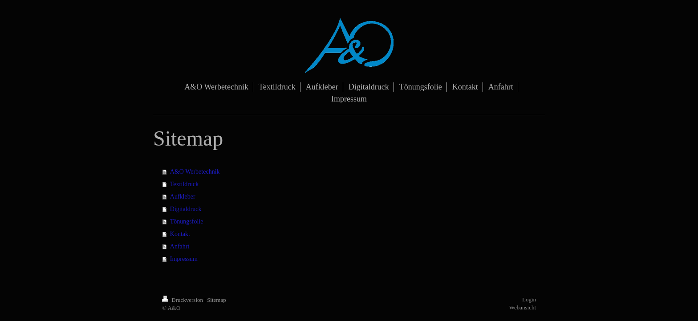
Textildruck (184, 184)
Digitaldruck (186, 209)
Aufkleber (182, 196)
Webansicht (522, 307)
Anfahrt (180, 246)
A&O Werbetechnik (195, 171)
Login (529, 299)
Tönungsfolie (186, 221)
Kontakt (180, 234)
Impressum (184, 259)
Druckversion (183, 300)
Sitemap (216, 300)
